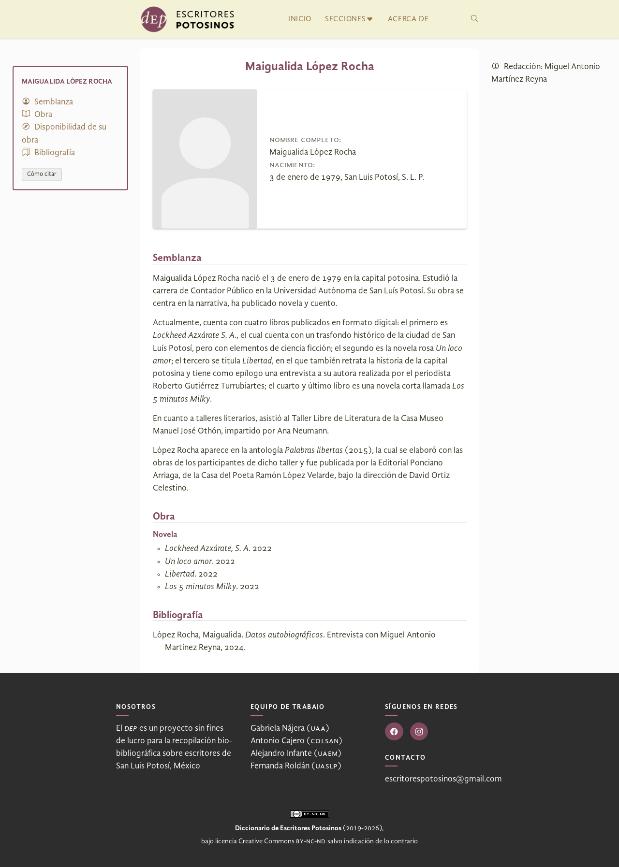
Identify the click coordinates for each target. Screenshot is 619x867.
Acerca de (408, 19)
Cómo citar (42, 174)
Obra (37, 115)
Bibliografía (48, 152)
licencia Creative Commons (270, 841)
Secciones (345, 19)
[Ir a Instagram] (419, 731)
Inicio (299, 19)
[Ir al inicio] (187, 19)
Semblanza (47, 102)
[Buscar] (474, 19)
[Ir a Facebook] (394, 731)
